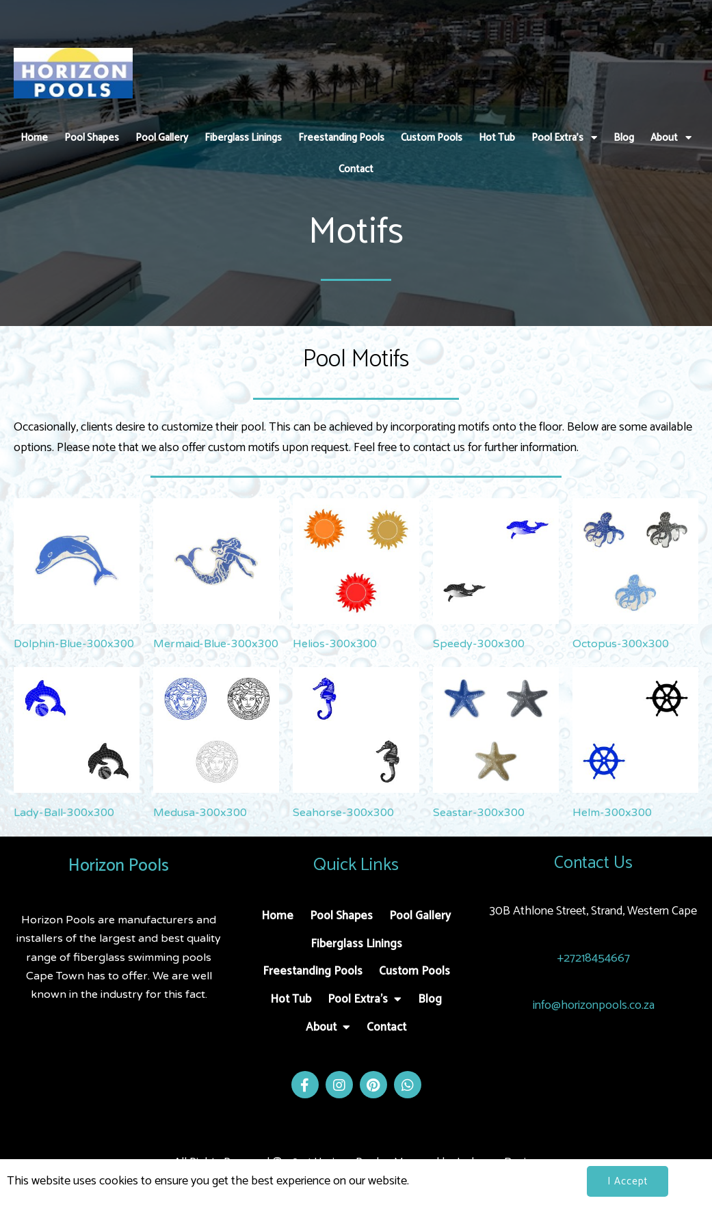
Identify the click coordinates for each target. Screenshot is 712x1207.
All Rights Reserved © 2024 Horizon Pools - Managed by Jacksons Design (356, 1162)
